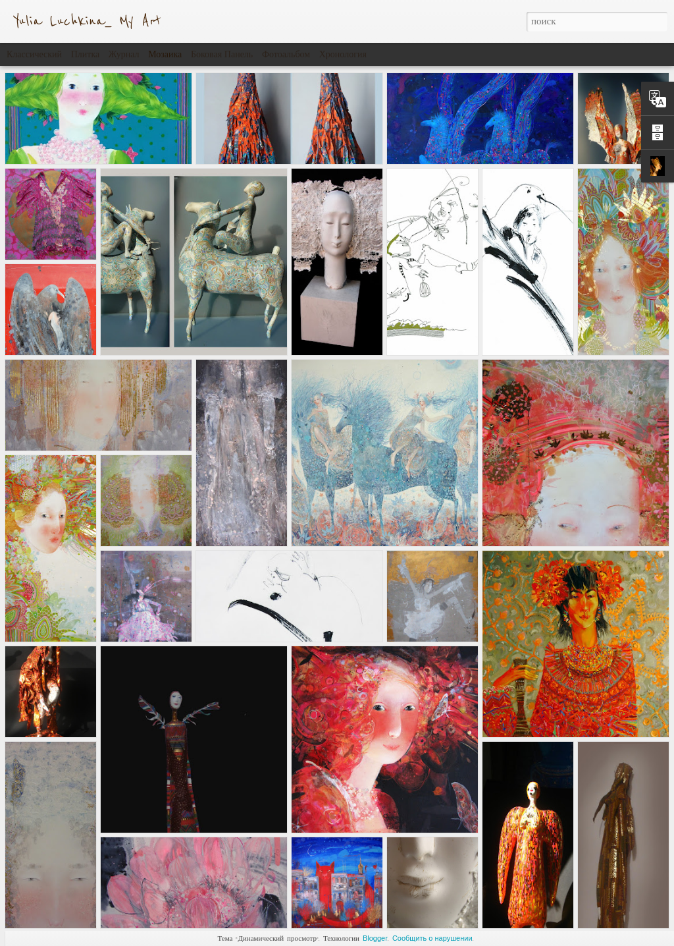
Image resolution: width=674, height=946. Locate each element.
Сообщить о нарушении (432, 938)
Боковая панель (222, 54)
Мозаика (165, 54)
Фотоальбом (286, 54)
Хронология (343, 54)
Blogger (375, 938)
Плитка (85, 54)
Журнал (124, 54)
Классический (34, 54)
